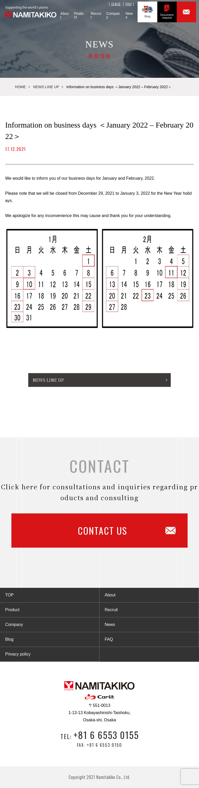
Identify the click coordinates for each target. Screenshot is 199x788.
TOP (9, 595)
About (60, 14)
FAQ (128, 3)
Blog (147, 10)
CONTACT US (115, 530)
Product (76, 14)
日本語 (115, 3)
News (128, 14)
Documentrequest (168, 10)
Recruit (93, 14)
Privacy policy (18, 654)
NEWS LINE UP (46, 87)
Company (111, 14)
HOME (20, 87)
